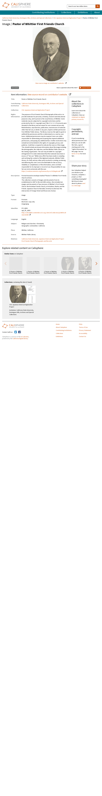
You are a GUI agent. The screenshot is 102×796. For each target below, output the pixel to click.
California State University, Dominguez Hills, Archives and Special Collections (27, 18)
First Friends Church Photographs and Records (37, 241)
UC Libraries (25, 337)
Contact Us (82, 336)
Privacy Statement (85, 330)
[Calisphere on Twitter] (15, 332)
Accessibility (83, 333)
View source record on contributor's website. (47, 94)
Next (96, 263)
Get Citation (15, 88)
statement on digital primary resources (78, 118)
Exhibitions (83, 12)
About (97, 12)
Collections (66, 12)
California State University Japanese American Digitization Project (43, 239)
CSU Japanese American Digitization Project (67, 18)
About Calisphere (61, 327)
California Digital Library (20, 339)
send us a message (78, 184)
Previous (5, 263)
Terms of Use (83, 327)
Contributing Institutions (43, 12)
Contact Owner (85, 88)
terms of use (76, 154)
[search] (97, 6)
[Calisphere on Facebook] (19, 332)
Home (58, 324)
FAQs (80, 324)
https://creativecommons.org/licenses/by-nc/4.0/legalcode (41, 171)
